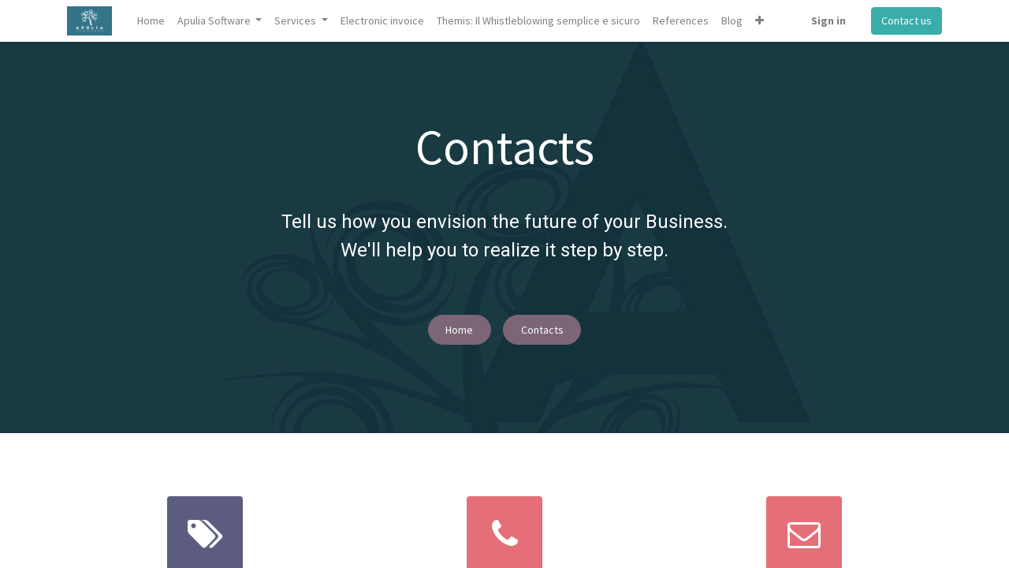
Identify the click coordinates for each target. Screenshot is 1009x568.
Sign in (828, 20)
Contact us (906, 20)
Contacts (542, 330)
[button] (759, 21)
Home (459, 330)
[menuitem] (151, 21)
